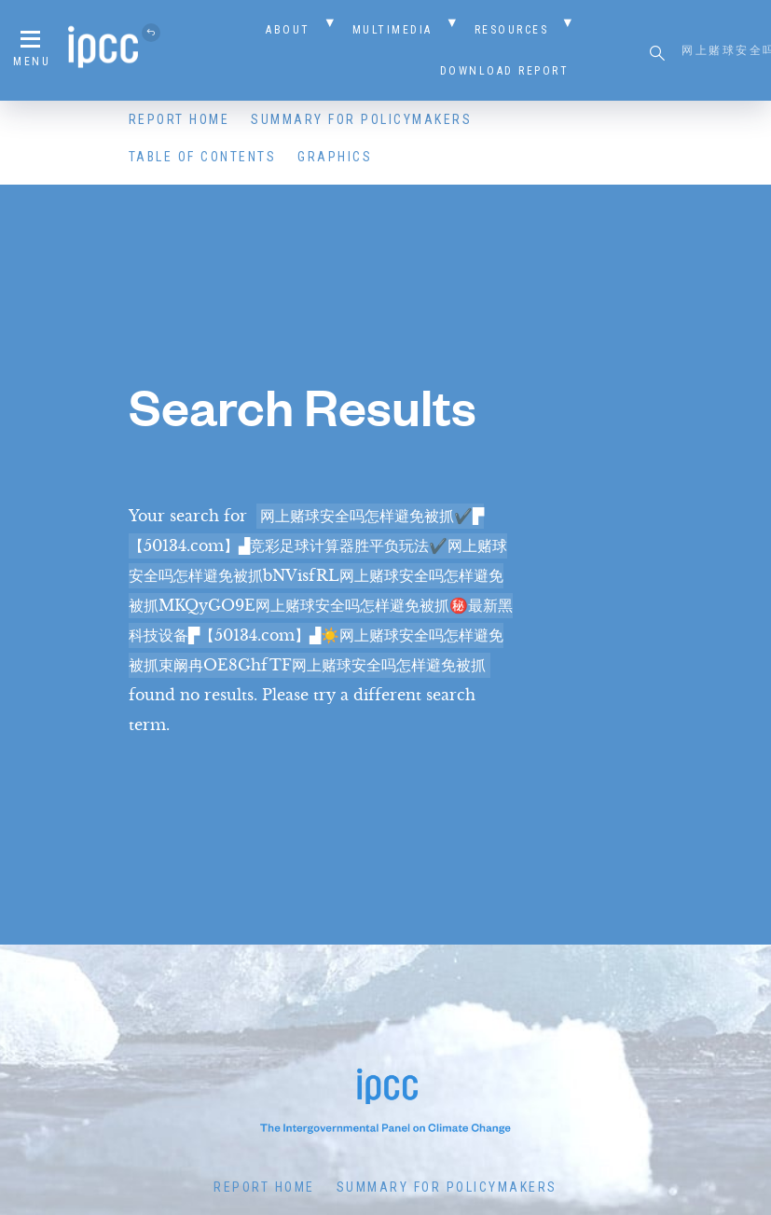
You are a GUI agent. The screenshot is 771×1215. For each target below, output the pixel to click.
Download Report (505, 70)
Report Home (179, 119)
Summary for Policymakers (361, 119)
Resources (512, 29)
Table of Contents (203, 156)
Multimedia (392, 29)
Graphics (334, 156)
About (288, 29)
